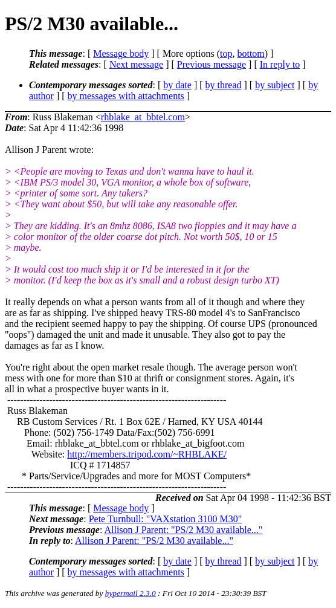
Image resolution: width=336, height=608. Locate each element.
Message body (121, 53)
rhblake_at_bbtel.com (143, 117)
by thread (223, 85)
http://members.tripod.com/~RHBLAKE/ (147, 454)
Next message (136, 64)
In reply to (280, 64)
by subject (274, 85)
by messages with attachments (126, 96)
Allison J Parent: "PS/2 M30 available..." (183, 530)
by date (177, 85)
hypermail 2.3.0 (130, 593)
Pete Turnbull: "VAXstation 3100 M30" (165, 519)
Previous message (211, 64)
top (226, 53)
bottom (250, 53)
